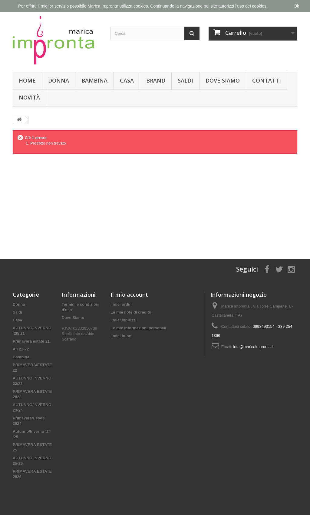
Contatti (266, 80)
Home (27, 80)
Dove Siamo (223, 80)
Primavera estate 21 (31, 341)
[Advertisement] (155, 201)
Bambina (94, 80)
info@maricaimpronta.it (253, 346)
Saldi (185, 80)
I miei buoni (121, 336)
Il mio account (129, 294)
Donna (58, 80)
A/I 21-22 (21, 349)
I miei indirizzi (123, 320)
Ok (296, 6)
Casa (127, 80)
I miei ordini (121, 304)
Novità (29, 97)
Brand (155, 80)
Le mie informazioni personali (138, 328)
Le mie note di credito (130, 312)
